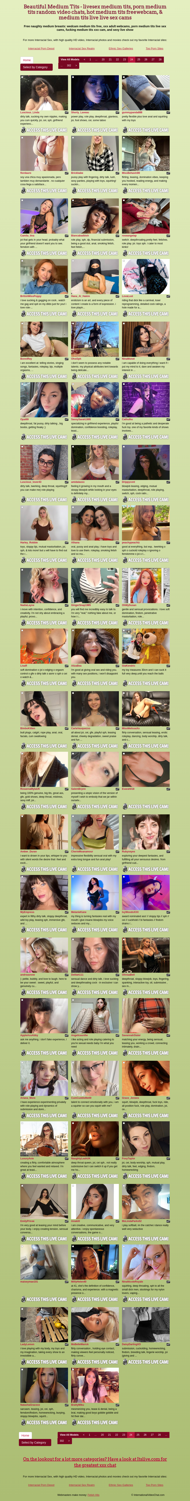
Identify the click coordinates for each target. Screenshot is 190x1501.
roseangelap (129, 235)
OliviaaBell (128, 974)
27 (153, 59)
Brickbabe (77, 173)
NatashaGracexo (30, 1404)
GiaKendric (128, 665)
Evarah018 (128, 788)
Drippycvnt (128, 482)
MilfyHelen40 (78, 1281)
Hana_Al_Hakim (80, 296)
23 (124, 59)
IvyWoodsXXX (130, 912)
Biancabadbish (80, 235)
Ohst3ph (76, 358)
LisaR (23, 665)
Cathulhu (127, 419)
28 (160, 59)
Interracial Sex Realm (82, 48)
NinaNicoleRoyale (132, 1281)
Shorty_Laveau (80, 112)
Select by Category (36, 67)
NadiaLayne (27, 605)
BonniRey (26, 358)
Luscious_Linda (29, 112)
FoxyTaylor (128, 1158)
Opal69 (24, 419)
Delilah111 (77, 974)
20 (103, 59)
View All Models (70, 59)
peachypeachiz (131, 542)
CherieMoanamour (82, 851)
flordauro (25, 173)
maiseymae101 (29, 1281)
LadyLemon (27, 1344)
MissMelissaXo (131, 728)
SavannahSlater (131, 1035)
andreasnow (27, 974)
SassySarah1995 (81, 419)
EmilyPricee (27, 1221)
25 (138, 59)
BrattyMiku (77, 1404)
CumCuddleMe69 (81, 1098)
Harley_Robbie (29, 542)
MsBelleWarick (80, 1344)
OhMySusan (129, 605)
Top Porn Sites (154, 48)
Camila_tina (27, 235)
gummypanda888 (132, 112)
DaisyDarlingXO (131, 1344)
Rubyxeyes (128, 851)
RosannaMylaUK (30, 788)
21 (110, 59)
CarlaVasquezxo (80, 728)
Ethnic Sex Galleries (121, 48)
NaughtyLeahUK (80, 1158)
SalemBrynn (78, 788)
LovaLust (127, 296)
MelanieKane (78, 912)
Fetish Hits (94, 1495)
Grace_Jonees (130, 1098)
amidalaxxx (78, 482)
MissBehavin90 (131, 173)
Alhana (75, 542)
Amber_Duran (28, 851)
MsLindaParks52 (132, 1221)
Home (27, 60)
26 (146, 59)
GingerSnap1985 (81, 605)
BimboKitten (27, 728)
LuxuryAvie (27, 1158)
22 (117, 59)
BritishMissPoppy (30, 296)
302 (69, 65)
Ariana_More (27, 1098)
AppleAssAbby (29, 1035)
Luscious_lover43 (30, 482)
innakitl (75, 1221)
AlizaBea (76, 665)
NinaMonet (128, 358)
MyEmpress (27, 912)
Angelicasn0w (79, 1035)
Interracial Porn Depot (41, 48)
